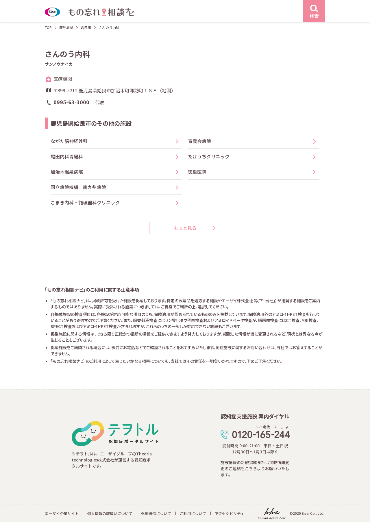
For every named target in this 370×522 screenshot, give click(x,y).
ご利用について (193, 513)
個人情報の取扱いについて (109, 513)
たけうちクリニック (211, 156)
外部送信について (156, 513)
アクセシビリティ (229, 513)
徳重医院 (197, 171)
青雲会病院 (199, 141)
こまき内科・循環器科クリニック (85, 202)
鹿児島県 (66, 27)
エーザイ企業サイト (62, 513)
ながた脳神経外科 (69, 141)
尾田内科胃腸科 (67, 156)
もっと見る (185, 227)
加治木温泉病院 (67, 171)
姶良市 (86, 27)
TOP (48, 27)
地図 (166, 90)
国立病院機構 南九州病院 (78, 187)
